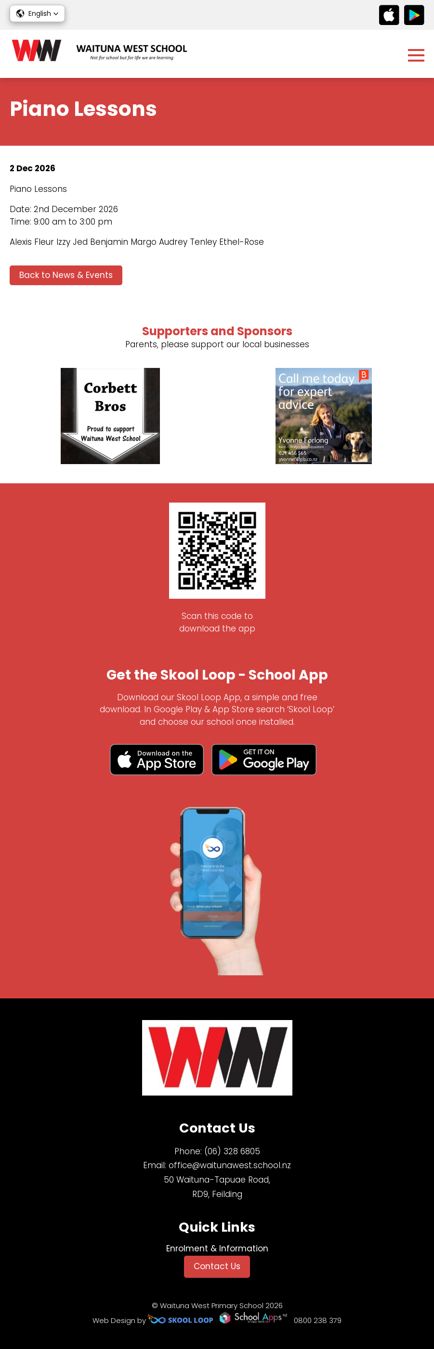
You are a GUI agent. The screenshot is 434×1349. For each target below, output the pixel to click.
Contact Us (217, 1266)
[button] (37, 13)
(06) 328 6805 (232, 1151)
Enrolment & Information (217, 1248)
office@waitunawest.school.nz (230, 1165)
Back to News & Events (66, 275)
